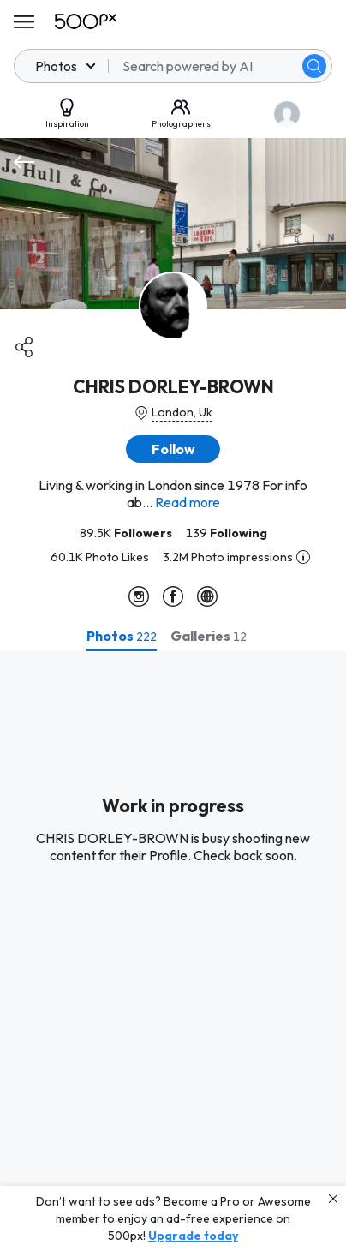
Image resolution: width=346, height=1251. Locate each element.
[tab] (122, 635)
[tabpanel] (173, 951)
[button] (173, 449)
